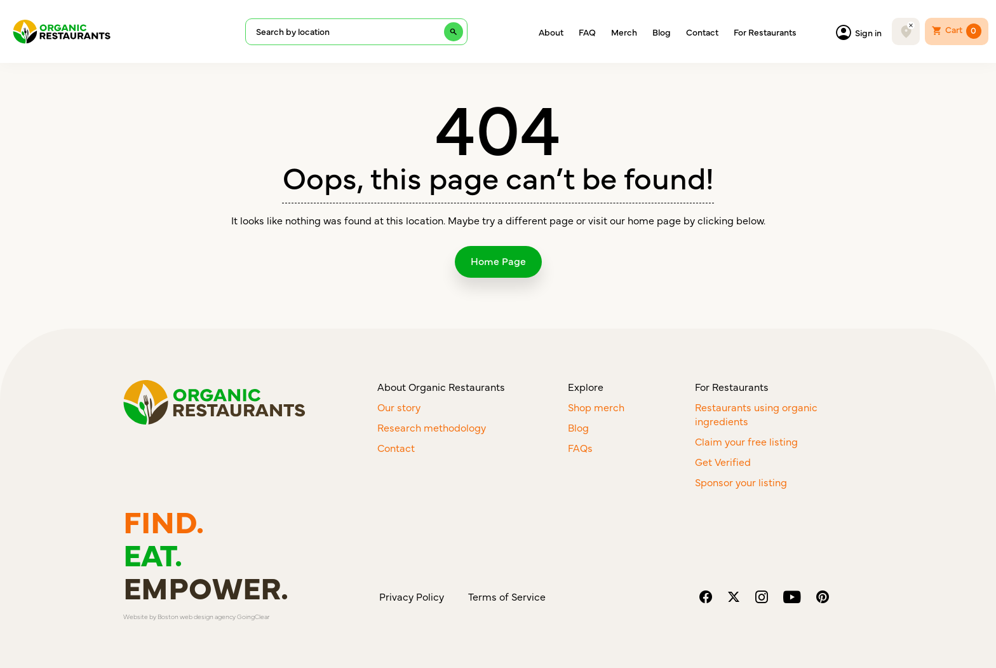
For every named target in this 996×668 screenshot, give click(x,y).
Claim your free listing (746, 441)
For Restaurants (765, 31)
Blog (661, 31)
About (551, 31)
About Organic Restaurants (441, 386)
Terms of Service (507, 596)
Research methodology (431, 427)
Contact (702, 31)
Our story (399, 407)
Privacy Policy (411, 596)
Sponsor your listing (741, 482)
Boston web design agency (197, 616)
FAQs (580, 447)
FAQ (587, 31)
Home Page (498, 261)
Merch (624, 31)
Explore (585, 386)
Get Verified (723, 461)
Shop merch (596, 407)
